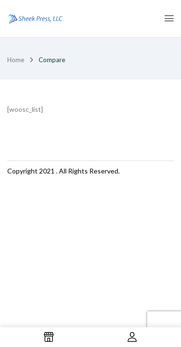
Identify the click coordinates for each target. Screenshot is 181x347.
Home (15, 60)
